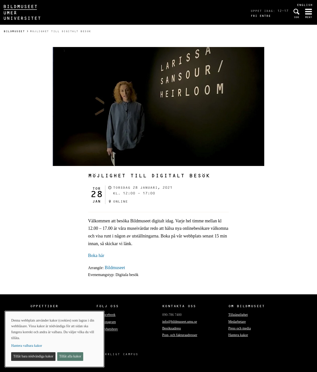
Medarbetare (237, 322)
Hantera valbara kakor (26, 346)
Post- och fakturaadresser (179, 335)
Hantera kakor (238, 335)
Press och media (239, 328)
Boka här (96, 255)
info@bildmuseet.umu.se (179, 322)
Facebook (108, 315)
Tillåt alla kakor (70, 356)
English (305, 4)
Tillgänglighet (238, 315)
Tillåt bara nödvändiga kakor (33, 356)
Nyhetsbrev (110, 329)
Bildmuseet (14, 31)
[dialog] (54, 339)
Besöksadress (171, 328)
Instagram (109, 322)
